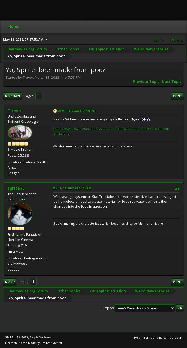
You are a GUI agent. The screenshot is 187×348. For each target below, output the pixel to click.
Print (177, 96)
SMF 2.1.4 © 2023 (16, 337)
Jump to (107, 308)
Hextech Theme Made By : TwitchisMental (33, 343)
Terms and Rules (155, 337)
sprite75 (16, 188)
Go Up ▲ (176, 337)
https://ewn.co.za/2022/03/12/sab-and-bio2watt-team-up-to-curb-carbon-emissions (111, 131)
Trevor (15, 110)
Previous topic (146, 81)
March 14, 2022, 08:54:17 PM (72, 188)
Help (137, 337)
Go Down (12, 96)
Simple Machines (40, 337)
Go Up (10, 282)
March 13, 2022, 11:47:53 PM (76, 110)
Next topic (171, 81)
